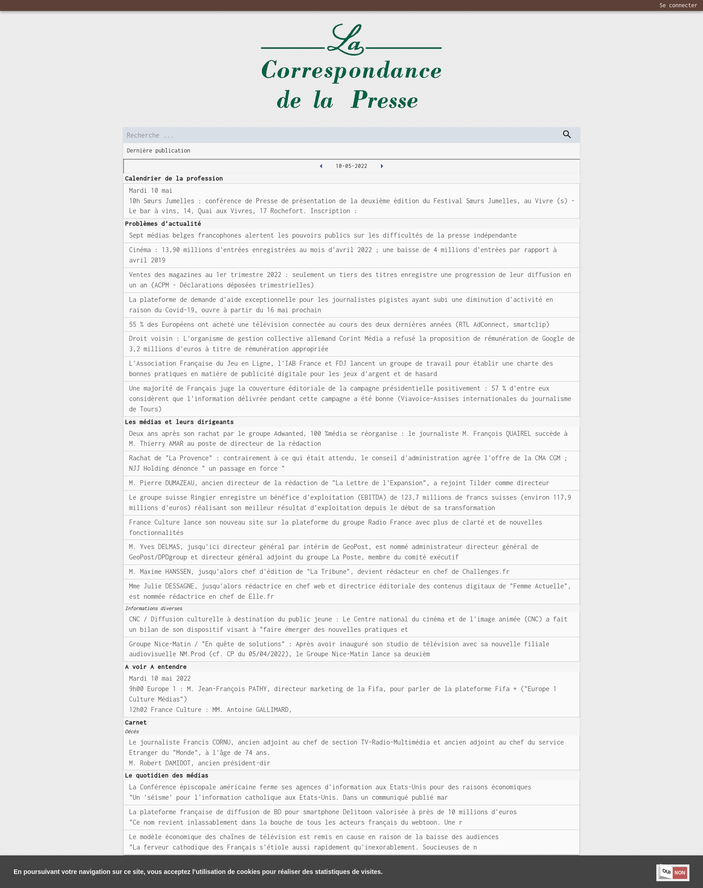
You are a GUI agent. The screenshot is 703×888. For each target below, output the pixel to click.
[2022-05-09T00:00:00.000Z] (321, 166)
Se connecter (679, 5)
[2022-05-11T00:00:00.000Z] (381, 166)
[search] (351, 135)
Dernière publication (158, 150)
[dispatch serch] (567, 134)
